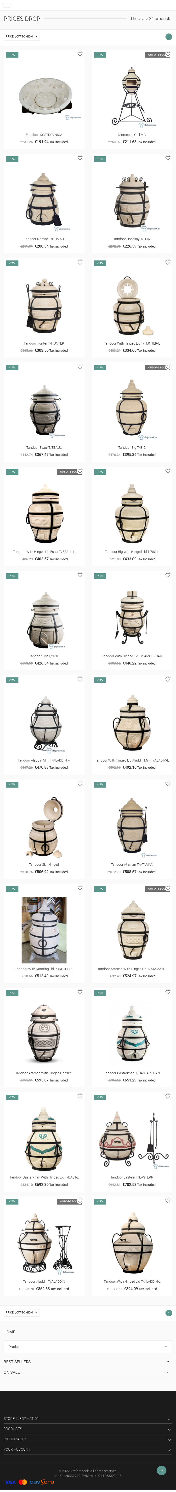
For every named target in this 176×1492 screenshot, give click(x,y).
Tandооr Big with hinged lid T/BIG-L (132, 552)
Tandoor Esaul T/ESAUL (44, 447)
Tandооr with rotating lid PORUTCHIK (44, 969)
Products (15, 1347)
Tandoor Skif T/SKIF (44, 656)
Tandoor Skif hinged (44, 864)
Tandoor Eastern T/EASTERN (131, 1177)
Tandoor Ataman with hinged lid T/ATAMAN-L (131, 969)
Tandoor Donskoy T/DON (132, 239)
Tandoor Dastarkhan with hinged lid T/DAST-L (44, 1177)
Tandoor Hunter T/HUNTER (44, 343)
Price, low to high (23, 36)
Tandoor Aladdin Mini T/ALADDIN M (44, 760)
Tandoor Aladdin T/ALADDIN (44, 1281)
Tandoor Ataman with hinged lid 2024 (44, 1073)
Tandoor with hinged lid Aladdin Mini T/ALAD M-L (132, 760)
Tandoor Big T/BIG (132, 447)
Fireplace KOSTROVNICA (44, 135)
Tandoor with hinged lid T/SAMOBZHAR (132, 656)
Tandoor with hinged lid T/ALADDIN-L (132, 1281)
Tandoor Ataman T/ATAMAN (132, 864)
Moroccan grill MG (132, 135)
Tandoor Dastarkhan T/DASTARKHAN (132, 1073)
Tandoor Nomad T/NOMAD (44, 239)
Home (9, 1332)
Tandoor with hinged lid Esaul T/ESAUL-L (44, 552)
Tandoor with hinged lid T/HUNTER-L (132, 343)
